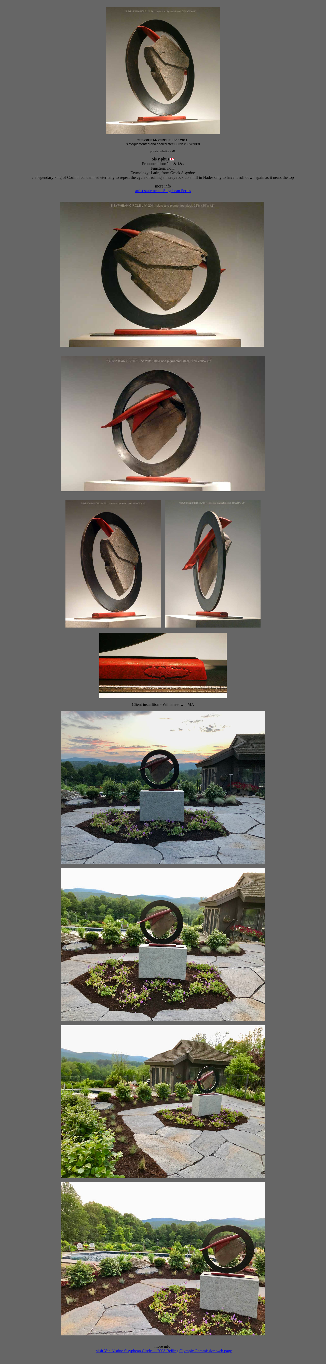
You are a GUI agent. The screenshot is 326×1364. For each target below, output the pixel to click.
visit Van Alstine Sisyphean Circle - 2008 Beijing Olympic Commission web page (164, 1351)
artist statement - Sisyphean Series (163, 191)
